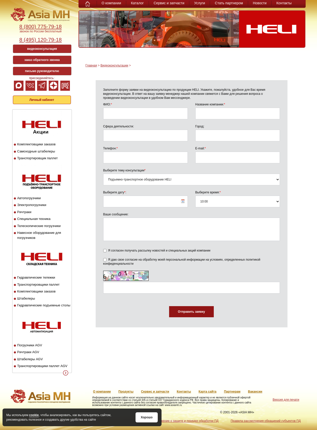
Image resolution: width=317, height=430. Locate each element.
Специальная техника (33, 219)
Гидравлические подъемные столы (43, 305)
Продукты (126, 391)
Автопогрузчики (29, 198)
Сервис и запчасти (169, 3)
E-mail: (200, 148)
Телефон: (110, 148)
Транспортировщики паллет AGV (42, 366)
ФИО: (107, 104)
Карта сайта (208, 391)
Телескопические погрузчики (39, 226)
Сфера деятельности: (118, 126)
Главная (91, 65)
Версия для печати (286, 399)
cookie (34, 415)
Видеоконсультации (114, 65)
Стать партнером (229, 3)
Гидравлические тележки (36, 277)
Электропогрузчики (31, 205)
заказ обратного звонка (42, 60)
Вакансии (255, 391)
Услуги (199, 3)
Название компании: (210, 104)
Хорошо (146, 417)
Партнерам (232, 391)
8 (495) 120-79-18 (40, 39)
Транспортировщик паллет (37, 158)
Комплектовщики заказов (36, 144)
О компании (111, 3)
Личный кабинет (41, 100)
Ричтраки (24, 212)
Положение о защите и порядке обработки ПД (185, 421)
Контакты (284, 3)
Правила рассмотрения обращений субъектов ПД (266, 421)
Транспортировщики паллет (38, 284)
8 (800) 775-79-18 (40, 26)
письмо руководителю (42, 71)
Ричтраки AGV (28, 352)
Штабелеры (26, 298)
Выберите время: (208, 192)
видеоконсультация (42, 49)
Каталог (137, 3)
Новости (260, 3)
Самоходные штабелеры (36, 151)
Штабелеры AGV (30, 359)
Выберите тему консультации (124, 170)
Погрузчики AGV (29, 345)
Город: (199, 126)
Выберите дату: (114, 192)
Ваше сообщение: (115, 214)
